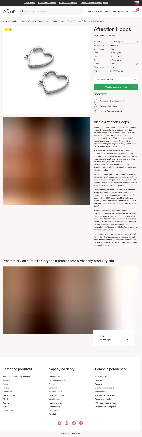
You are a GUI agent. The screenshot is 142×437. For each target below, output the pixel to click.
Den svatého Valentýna (58, 380)
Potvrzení (52, 384)
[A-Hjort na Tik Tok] (81, 423)
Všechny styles (8, 410)
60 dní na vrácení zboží (68, 3)
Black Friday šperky (56, 395)
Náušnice (114, 45)
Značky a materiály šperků (105, 395)
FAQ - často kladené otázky (106, 403)
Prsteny (6, 384)
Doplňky (6, 403)
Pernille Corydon (58, 21)
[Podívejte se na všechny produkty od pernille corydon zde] (137, 42)
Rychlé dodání (29, 3)
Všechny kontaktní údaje (70, 433)
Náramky (6, 388)
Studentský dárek (55, 392)
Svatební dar (54, 414)
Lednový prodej (55, 376)
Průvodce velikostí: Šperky (105, 407)
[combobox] (53, 11)
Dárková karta (100, 384)
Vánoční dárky (54, 399)
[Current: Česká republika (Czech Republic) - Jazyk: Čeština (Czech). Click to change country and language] (136, 3)
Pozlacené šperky (56, 403)
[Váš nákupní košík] (136, 11)
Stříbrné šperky (54, 407)
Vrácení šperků (101, 392)
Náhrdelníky (7, 392)
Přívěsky (6, 399)
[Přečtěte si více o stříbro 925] (137, 64)
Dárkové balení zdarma (47, 3)
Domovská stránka (10, 21)
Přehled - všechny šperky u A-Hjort (16, 376)
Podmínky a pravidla (103, 399)
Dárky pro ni (53, 410)
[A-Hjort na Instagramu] (66, 423)
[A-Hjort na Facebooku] (59, 423)
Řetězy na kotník (9, 395)
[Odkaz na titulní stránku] (9, 11)
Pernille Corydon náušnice (78, 21)
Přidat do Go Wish (100, 94)
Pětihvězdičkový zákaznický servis (94, 3)
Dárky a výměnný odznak (105, 388)
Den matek (53, 388)
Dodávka (98, 380)
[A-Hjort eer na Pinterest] (74, 423)
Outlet (5, 407)
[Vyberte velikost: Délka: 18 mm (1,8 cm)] (116, 79)
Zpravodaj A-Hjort (102, 376)
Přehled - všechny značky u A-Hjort (34, 21)
